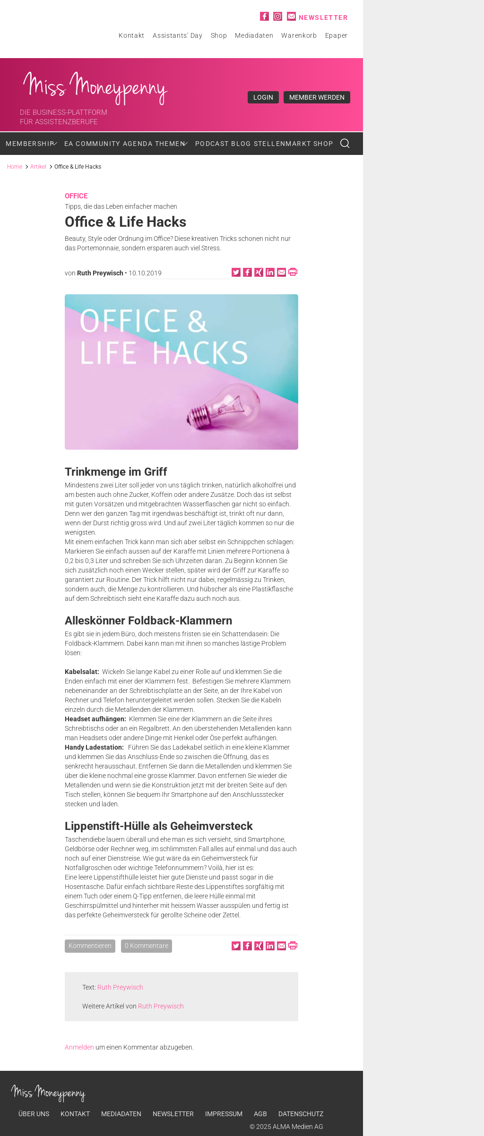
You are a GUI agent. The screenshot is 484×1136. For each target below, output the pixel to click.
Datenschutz (300, 1114)
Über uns (33, 1114)
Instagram (277, 16)
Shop (219, 35)
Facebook (264, 16)
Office (76, 196)
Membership (30, 143)
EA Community (92, 143)
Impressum (223, 1114)
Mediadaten (254, 35)
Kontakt (132, 35)
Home (14, 166)
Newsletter (323, 17)
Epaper (336, 35)
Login (263, 97)
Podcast (212, 143)
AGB (260, 1114)
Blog (241, 143)
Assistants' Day (178, 35)
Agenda (138, 143)
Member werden (317, 97)
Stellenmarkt (282, 143)
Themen (170, 143)
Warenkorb (299, 35)
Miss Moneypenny (96, 86)
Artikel (38, 166)
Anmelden (79, 1047)
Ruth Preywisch (100, 273)
